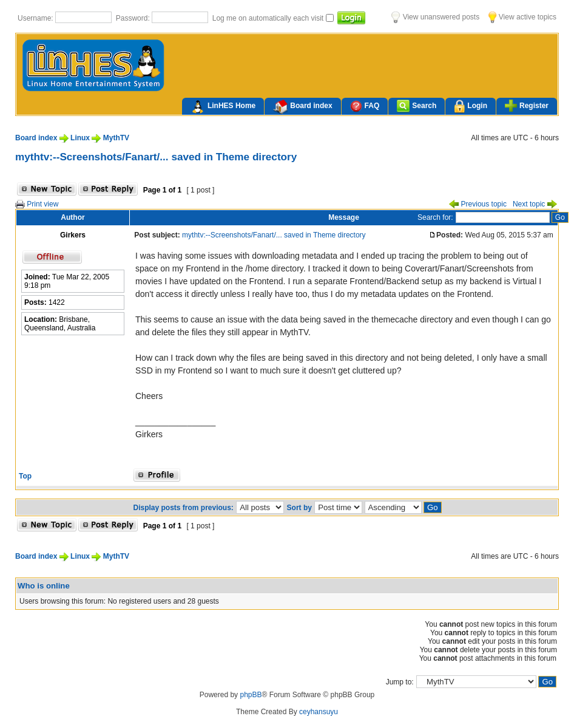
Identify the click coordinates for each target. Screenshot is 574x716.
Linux (80, 138)
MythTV (116, 138)
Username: (36, 18)
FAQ (365, 106)
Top (25, 476)
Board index (302, 107)
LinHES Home (223, 107)
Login (470, 107)
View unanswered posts (435, 17)
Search (416, 106)
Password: (134, 18)
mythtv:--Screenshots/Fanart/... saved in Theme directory (156, 157)
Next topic (535, 204)
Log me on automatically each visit (269, 18)
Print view (36, 204)
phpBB (251, 694)
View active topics (522, 17)
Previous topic (478, 204)
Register (527, 106)
